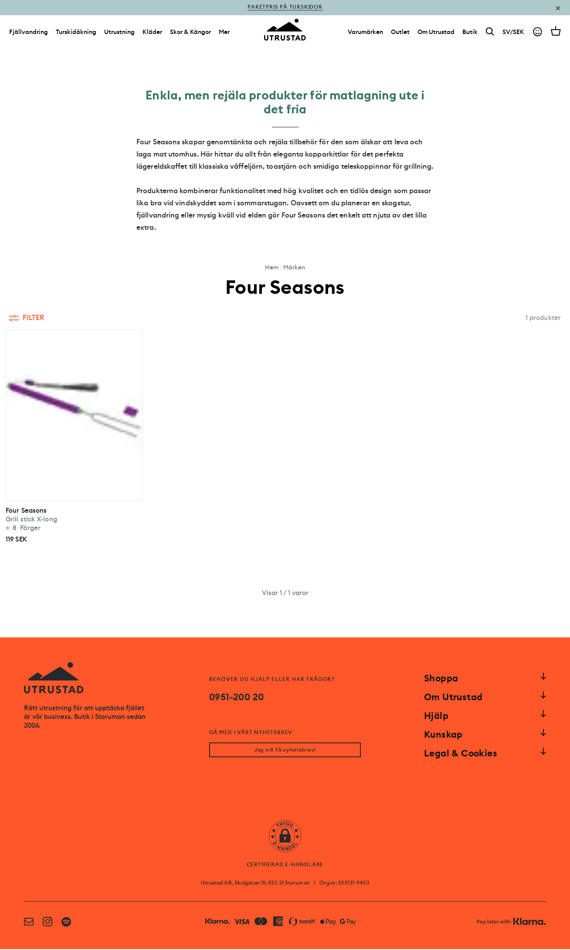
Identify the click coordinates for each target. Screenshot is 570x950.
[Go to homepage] (285, 32)
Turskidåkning (76, 34)
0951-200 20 (236, 697)
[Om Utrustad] (436, 34)
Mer (224, 34)
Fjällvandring (28, 34)
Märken (294, 267)
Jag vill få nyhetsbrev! (285, 750)
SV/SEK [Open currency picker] (513, 34)
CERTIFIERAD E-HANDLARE (285, 865)
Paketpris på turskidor (285, 7)
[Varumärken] (365, 34)
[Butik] (470, 34)
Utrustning (119, 34)
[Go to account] (537, 34)
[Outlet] (400, 34)
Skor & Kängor (190, 34)
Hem (271, 267)
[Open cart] (556, 33)
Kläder (152, 34)
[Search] (490, 34)
